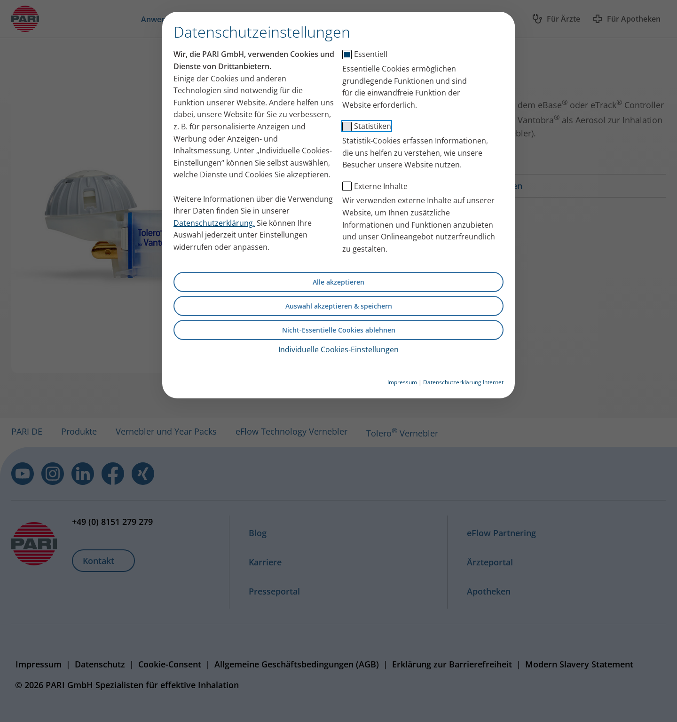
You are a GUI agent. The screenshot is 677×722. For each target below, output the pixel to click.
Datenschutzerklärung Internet (463, 382)
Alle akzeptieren (338, 282)
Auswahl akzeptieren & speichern (338, 305)
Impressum (402, 382)
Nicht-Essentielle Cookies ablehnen (338, 329)
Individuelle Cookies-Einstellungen (338, 349)
